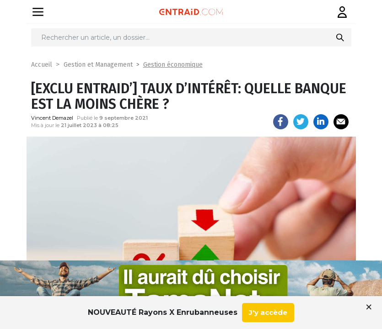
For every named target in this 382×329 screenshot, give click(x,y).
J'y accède (268, 312)
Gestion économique (173, 65)
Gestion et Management (98, 65)
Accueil (41, 65)
